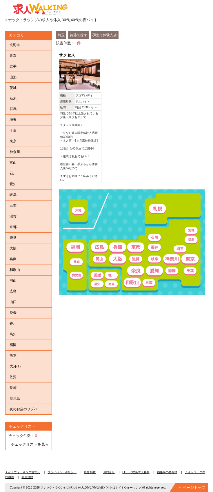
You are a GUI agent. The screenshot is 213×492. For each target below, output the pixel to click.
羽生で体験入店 (104, 35)
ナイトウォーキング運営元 (22, 472)
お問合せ (109, 472)
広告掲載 (90, 472)
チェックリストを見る (30, 444)
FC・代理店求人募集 (135, 472)
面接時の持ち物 (167, 472)
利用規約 (27, 477)
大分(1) (15, 366)
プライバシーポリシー (62, 472)
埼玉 (61, 35)
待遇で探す (78, 35)
